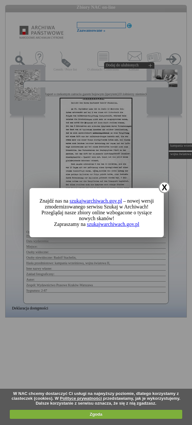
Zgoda (96, 414)
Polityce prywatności (81, 398)
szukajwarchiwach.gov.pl (96, 201)
